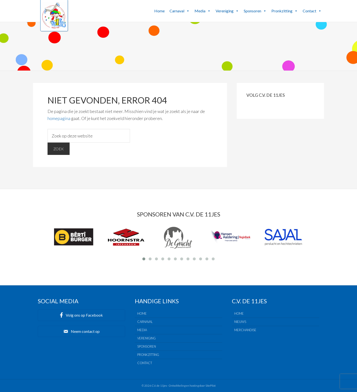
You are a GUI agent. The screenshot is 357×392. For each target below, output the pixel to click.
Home (159, 10)
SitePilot (210, 385)
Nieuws (240, 322)
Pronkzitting (284, 11)
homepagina (59, 118)
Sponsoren (255, 11)
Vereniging (227, 11)
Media (203, 11)
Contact (312, 11)
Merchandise (245, 330)
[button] (188, 11)
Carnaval (180, 11)
